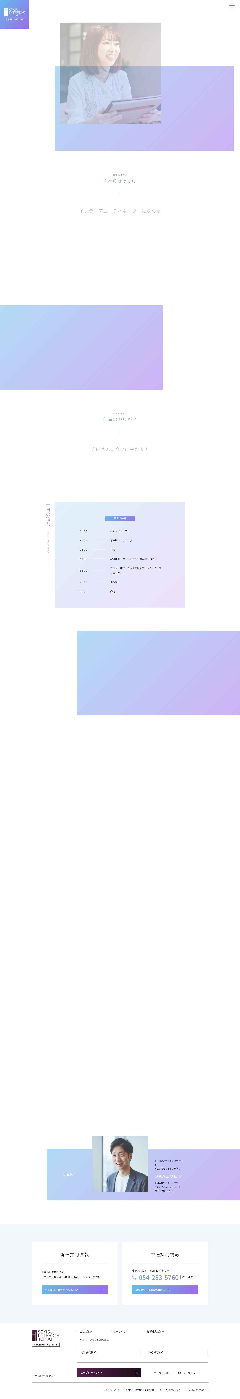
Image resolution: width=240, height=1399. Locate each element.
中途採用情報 (176, 1352)
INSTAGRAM (187, 1372)
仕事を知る (119, 1331)
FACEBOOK (162, 1372)
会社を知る (86, 1331)
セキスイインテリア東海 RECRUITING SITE (14, 14)
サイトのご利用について (170, 1390)
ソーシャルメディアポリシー (196, 1390)
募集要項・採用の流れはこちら (74, 1290)
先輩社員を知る (155, 1331)
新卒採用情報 (109, 1352)
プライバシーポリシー (112, 1390)
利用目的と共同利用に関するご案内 (141, 1390)
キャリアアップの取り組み (94, 1340)
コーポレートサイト (109, 1372)
